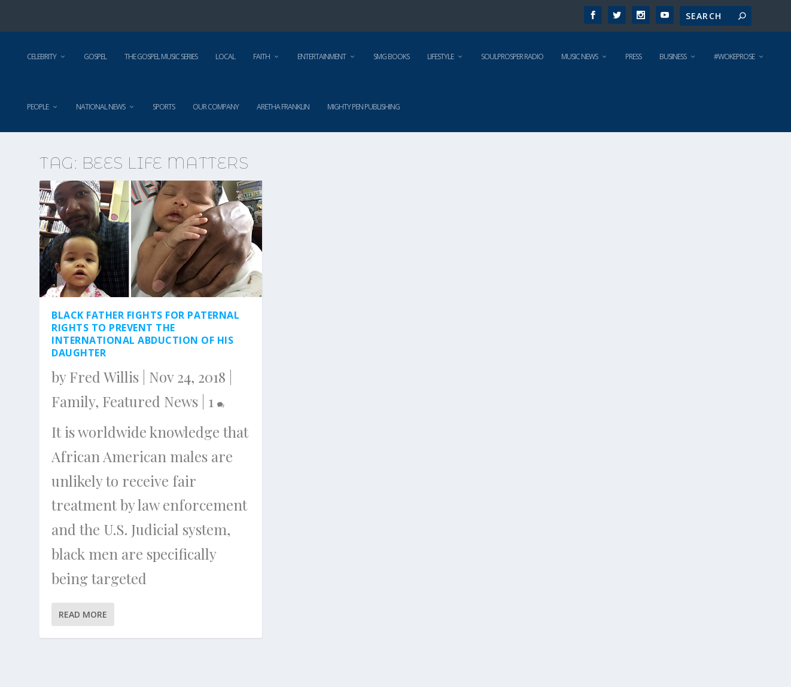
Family (73, 401)
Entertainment (321, 56)
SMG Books (391, 56)
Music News (579, 56)
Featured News (150, 401)
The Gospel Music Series (160, 56)
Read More (83, 614)
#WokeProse (734, 56)
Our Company (216, 107)
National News (100, 107)
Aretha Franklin (283, 107)
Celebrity (41, 56)
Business (672, 56)
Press (633, 56)
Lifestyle (440, 56)
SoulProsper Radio (512, 56)
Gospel (95, 56)
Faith (261, 56)
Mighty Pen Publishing (363, 107)
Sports (164, 107)
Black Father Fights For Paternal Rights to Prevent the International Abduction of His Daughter (145, 334)
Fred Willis (104, 376)
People (37, 107)
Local (225, 56)
